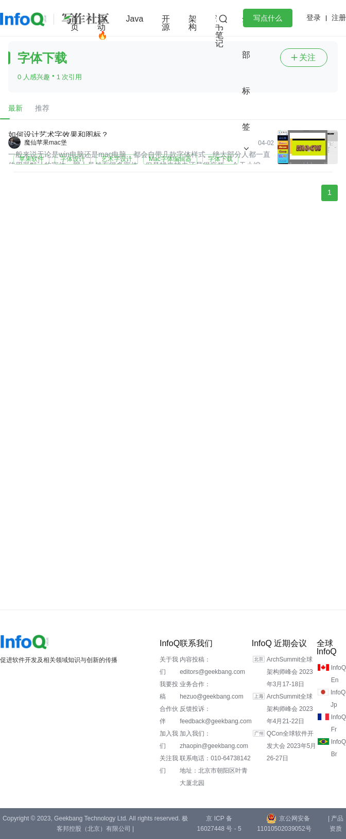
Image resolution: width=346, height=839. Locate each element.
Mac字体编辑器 (170, 159)
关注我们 (169, 764)
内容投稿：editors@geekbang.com (212, 665)
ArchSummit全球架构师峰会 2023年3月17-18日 (290, 672)
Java (135, 18)
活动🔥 (102, 27)
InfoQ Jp (338, 698)
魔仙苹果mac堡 (45, 142)
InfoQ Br (338, 748)
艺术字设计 (116, 159)
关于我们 (169, 665)
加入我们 (169, 739)
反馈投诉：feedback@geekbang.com (216, 715)
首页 (75, 22)
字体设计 (72, 159)
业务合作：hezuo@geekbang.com (212, 690)
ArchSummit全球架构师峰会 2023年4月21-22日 (290, 709)
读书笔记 (219, 31)
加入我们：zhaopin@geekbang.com (214, 739)
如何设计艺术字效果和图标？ (58, 134)
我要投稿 (169, 690)
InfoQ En (338, 674)
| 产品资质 (335, 823)
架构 (192, 22)
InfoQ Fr (338, 723)
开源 (166, 22)
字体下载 (220, 159)
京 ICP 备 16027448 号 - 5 (219, 823)
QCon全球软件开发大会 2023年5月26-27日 (292, 746)
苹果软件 (31, 159)
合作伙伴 (169, 715)
